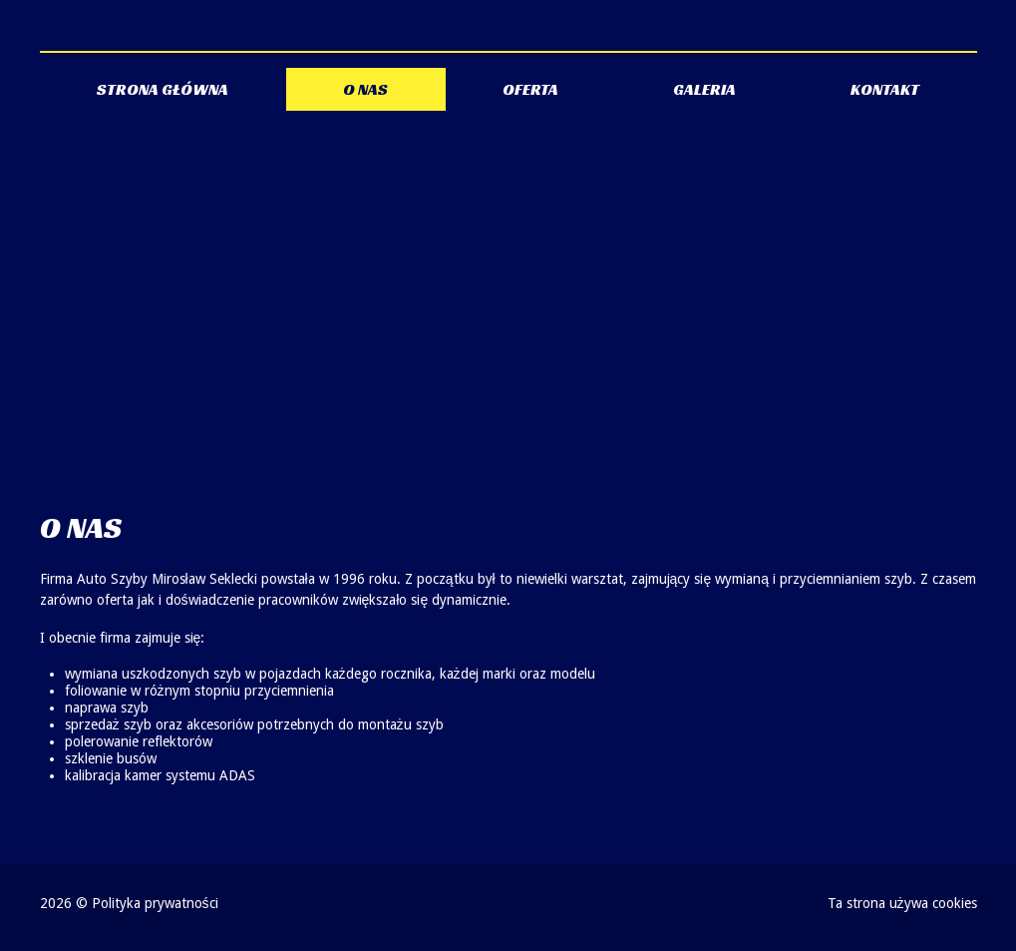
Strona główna (162, 89)
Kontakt (884, 89)
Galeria (704, 89)
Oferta (530, 89)
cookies (954, 903)
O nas (365, 89)
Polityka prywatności (155, 903)
